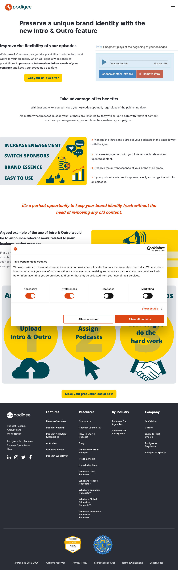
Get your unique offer (43, 78)
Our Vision (150, 421)
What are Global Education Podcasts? (88, 502)
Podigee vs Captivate (151, 445)
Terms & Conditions (132, 562)
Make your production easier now (89, 394)
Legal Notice (156, 562)
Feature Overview (56, 421)
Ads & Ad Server (55, 449)
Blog (81, 443)
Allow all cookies (139, 319)
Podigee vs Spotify (155, 452)
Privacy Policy (79, 562)
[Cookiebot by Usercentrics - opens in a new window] (149, 249)
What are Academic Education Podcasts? (90, 514)
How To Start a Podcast (87, 435)
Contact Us (85, 421)
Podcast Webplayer (57, 455)
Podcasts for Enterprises (119, 432)
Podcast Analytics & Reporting (56, 435)
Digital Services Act (104, 562)
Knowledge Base (88, 464)
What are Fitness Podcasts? (88, 482)
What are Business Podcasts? (89, 491)
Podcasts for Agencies (119, 423)
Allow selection (88, 319)
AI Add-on (51, 443)
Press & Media (87, 458)
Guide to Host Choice (152, 435)
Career (149, 427)
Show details (150, 308)
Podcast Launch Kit (90, 427)
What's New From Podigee (89, 451)
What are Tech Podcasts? (87, 473)
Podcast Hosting (55, 427)
